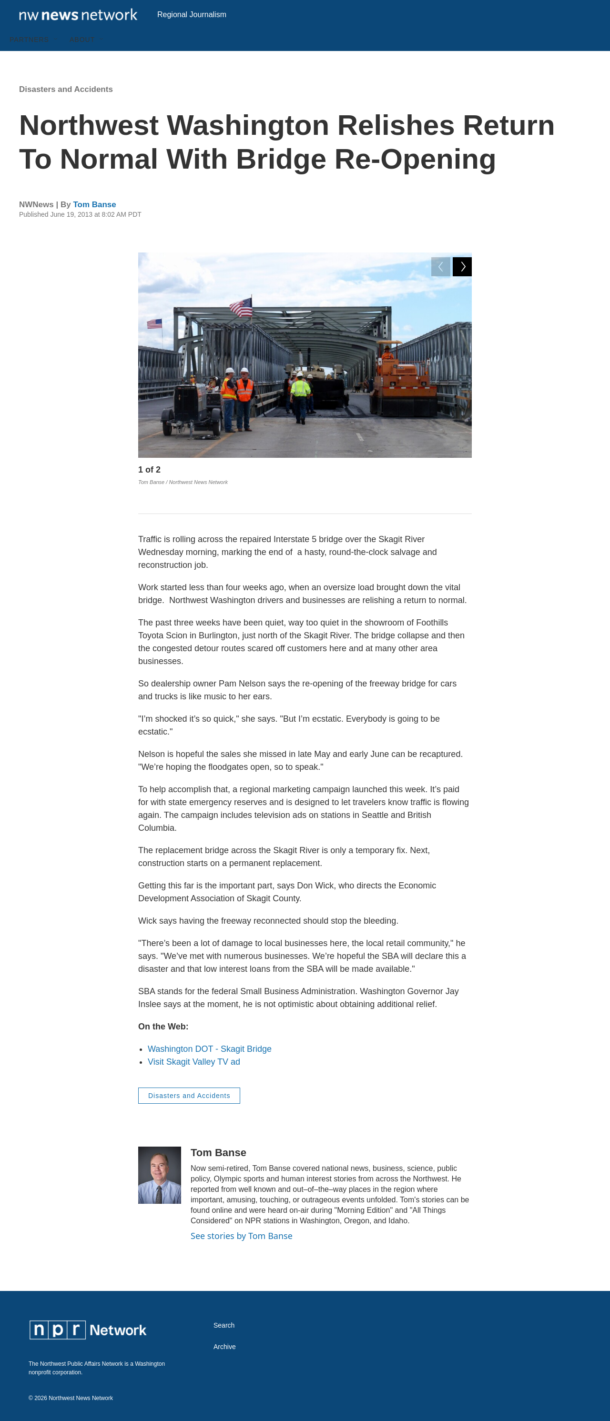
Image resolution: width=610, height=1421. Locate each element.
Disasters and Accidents (66, 110)
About (82, 61)
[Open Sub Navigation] (56, 61)
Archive (225, 1346)
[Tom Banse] (159, 1174)
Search (224, 1325)
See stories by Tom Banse (242, 1235)
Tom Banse (94, 226)
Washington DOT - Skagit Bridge (210, 1048)
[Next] (462, 493)
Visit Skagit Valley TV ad (194, 1061)
